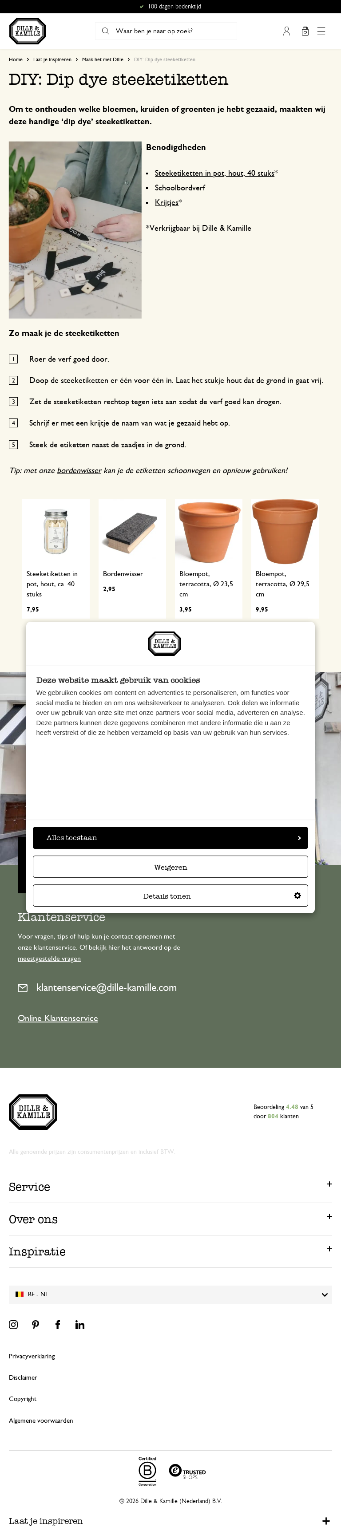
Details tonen (222, 896)
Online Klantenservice (58, 1018)
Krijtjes (166, 203)
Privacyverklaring (32, 1356)
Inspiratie (37, 1251)
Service (29, 1186)
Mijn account (286, 31)
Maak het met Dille (102, 59)
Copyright (22, 1399)
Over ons (33, 1219)
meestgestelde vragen (49, 958)
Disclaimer (23, 1377)
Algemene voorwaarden (41, 1420)
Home (16, 59)
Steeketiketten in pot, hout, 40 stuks (214, 174)
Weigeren (170, 867)
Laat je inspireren (52, 59)
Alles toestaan (174, 837)
